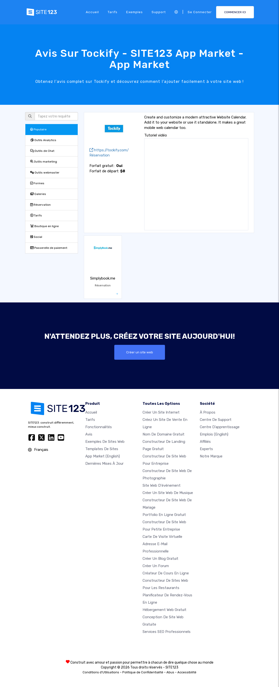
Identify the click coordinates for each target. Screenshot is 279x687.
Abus (170, 672)
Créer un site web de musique (168, 493)
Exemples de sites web (105, 441)
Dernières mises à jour (104, 463)
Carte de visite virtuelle (162, 536)
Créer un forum (156, 566)
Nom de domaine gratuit (163, 434)
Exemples (134, 12)
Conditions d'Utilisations (101, 672)
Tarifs (112, 12)
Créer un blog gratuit (160, 558)
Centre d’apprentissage (220, 427)
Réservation (40, 204)
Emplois (214, 434)
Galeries (38, 194)
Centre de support (215, 419)
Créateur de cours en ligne (166, 573)
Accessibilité (186, 672)
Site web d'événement (162, 485)
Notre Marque (211, 456)
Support (159, 12)
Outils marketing (43, 161)
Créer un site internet (161, 412)
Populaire (38, 129)
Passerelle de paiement (48, 248)
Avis (88, 434)
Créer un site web (139, 352)
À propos (207, 412)
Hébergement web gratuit (164, 610)
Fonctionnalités (98, 427)
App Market (102, 456)
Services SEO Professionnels (167, 631)
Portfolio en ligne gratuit (164, 515)
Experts (206, 449)
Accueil (92, 12)
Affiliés (205, 441)
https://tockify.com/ (109, 150)
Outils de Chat (42, 151)
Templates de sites (101, 449)
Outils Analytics (43, 140)
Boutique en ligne (44, 226)
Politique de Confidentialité (142, 672)
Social (36, 237)
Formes (37, 183)
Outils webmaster (44, 172)
